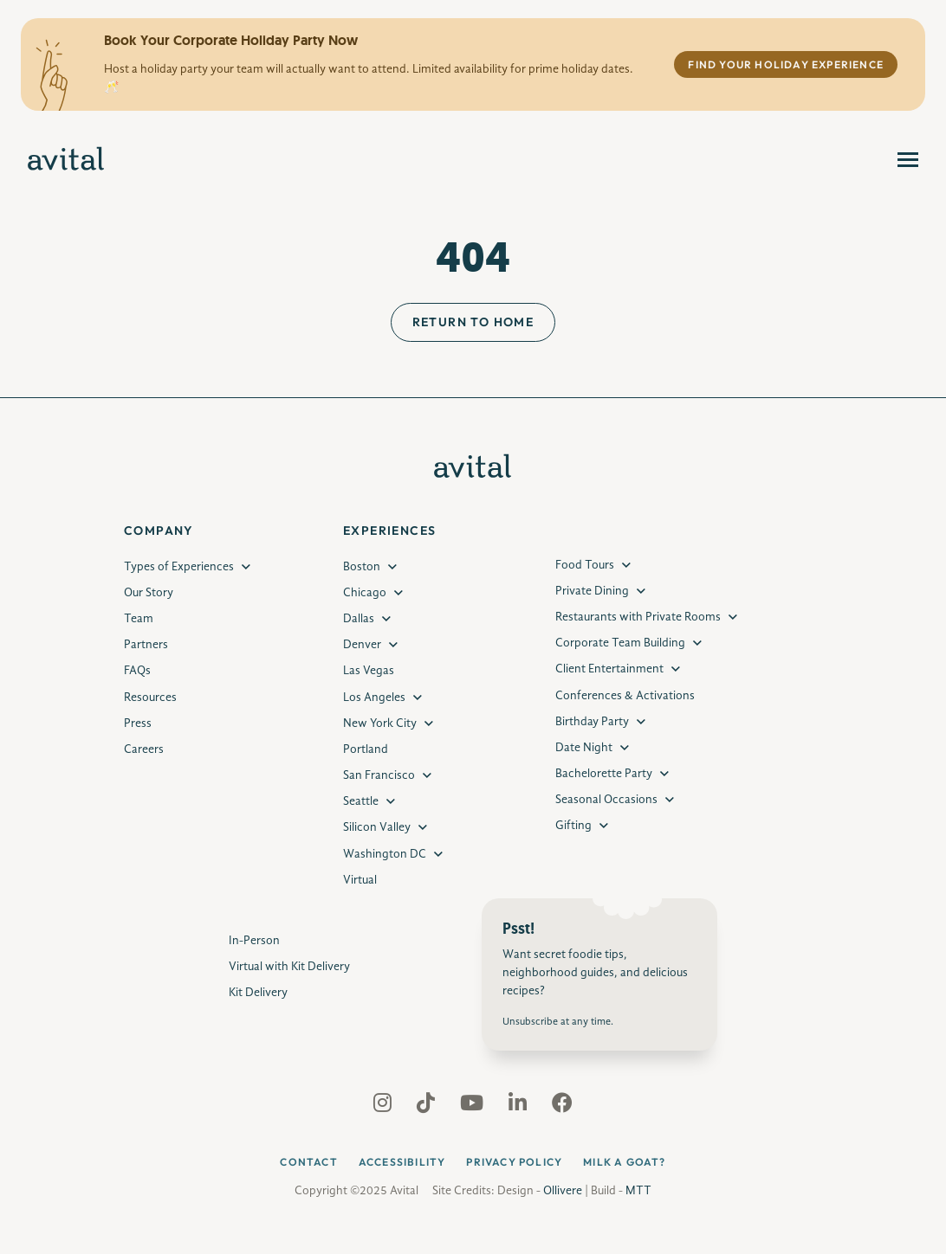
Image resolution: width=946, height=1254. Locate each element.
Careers (144, 749)
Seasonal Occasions (606, 800)
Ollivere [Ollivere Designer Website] (562, 1191)
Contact (308, 1161)
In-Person (254, 941)
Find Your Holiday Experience (786, 64)
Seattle (361, 801)
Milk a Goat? (624, 1161)
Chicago (364, 593)
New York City (380, 723)
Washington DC (384, 854)
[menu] (907, 160)
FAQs (137, 671)
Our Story (148, 593)
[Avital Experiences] (66, 160)
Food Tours (584, 565)
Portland (365, 749)
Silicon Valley (377, 827)
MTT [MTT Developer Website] (638, 1191)
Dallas (358, 619)
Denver (362, 645)
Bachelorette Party (603, 774)
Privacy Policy (514, 1161)
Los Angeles (374, 697)
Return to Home (473, 322)
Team (138, 619)
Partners (146, 645)
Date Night (583, 748)
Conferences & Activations (625, 696)
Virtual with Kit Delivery (289, 967)
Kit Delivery (258, 993)
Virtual (360, 880)
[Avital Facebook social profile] (562, 1107)
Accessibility (402, 1161)
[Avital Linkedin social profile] (519, 1107)
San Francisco (379, 775)
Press (138, 723)
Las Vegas (368, 671)
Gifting (573, 826)
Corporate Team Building (620, 643)
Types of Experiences (179, 567)
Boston (361, 567)
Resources (150, 697)
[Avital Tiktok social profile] (427, 1107)
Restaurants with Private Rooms (638, 617)
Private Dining (592, 591)
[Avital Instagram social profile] (384, 1107)
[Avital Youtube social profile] (473, 1107)
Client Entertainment (609, 669)
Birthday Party (592, 722)
